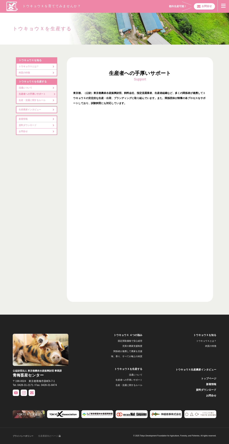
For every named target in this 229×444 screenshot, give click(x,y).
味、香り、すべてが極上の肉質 (126, 356)
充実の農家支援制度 (132, 346)
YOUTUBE (16, 393)
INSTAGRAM (24, 393)
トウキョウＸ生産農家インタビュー (196, 369)
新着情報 (23, 119)
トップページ (208, 378)
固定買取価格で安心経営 (130, 341)
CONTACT (32, 393)
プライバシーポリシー (24, 436)
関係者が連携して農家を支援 (127, 351)
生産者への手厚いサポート (32, 94)
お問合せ (205, 6)
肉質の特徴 (24, 72)
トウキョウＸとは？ (29, 66)
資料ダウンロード (28, 125)
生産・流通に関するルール (32, 100)
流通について (25, 87)
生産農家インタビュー (30, 109)
